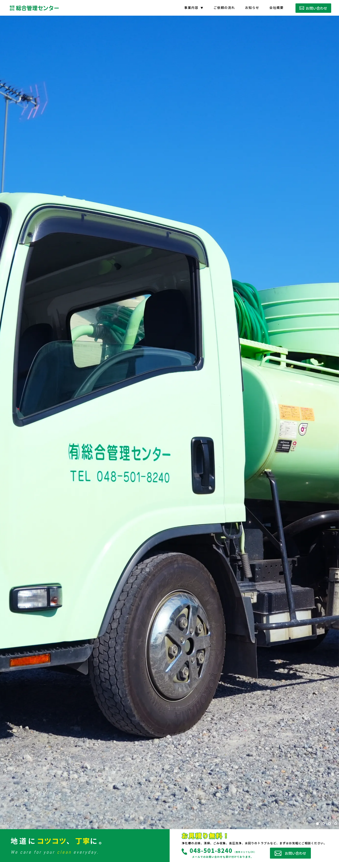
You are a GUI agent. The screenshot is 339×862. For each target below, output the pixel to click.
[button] (317, 823)
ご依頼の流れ (224, 7)
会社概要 (276, 7)
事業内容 (191, 7)
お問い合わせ (313, 8)
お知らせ (252, 7)
